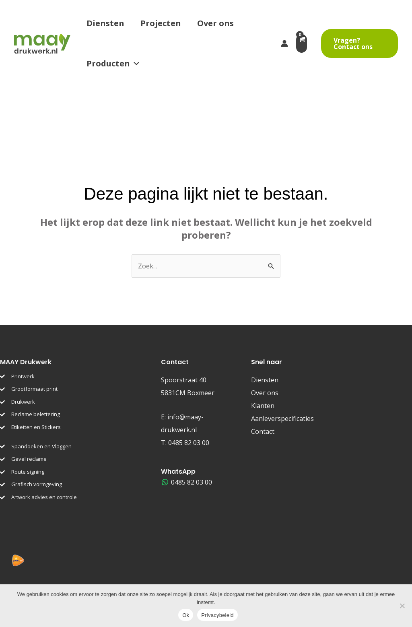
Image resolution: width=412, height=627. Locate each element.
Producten (113, 63)
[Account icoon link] (284, 43)
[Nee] (402, 606)
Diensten (105, 23)
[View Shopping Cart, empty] (304, 43)
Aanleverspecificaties (282, 418)
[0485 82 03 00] (187, 482)
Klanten (262, 405)
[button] (359, 43)
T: (185, 442)
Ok (185, 615)
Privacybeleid (217, 615)
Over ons (215, 23)
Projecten (160, 23)
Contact (262, 431)
